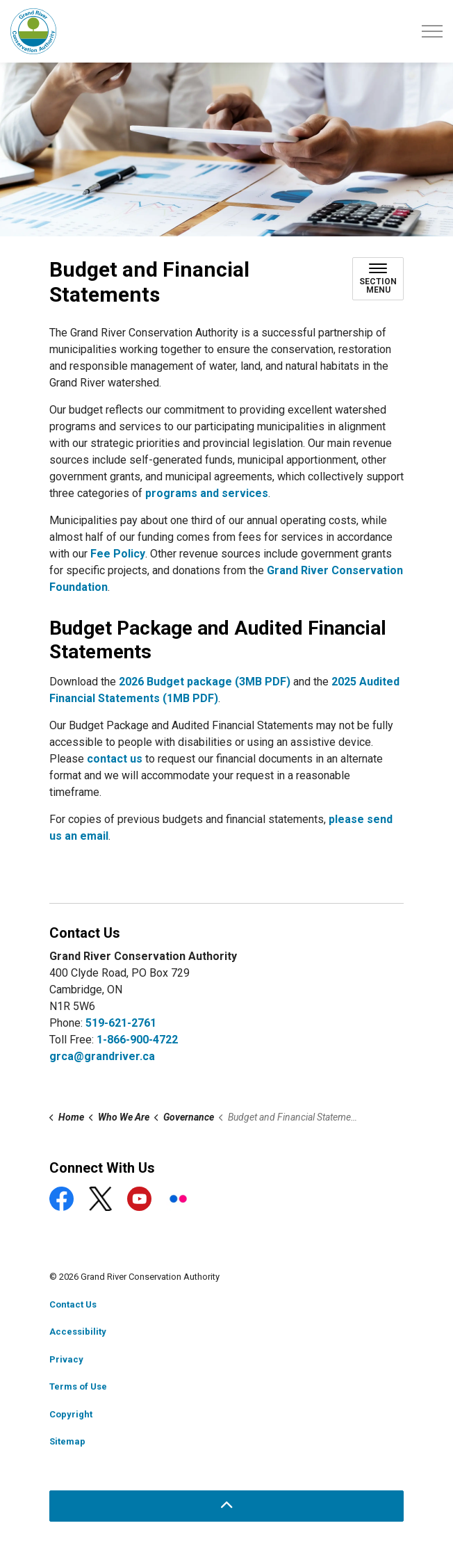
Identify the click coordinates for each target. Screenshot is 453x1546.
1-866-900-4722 (137, 1039)
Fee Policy (117, 553)
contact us (114, 758)
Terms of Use (78, 1386)
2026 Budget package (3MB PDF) (204, 681)
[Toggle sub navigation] (378, 278)
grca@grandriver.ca (102, 1056)
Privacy (66, 1359)
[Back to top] (226, 1506)
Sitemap (67, 1441)
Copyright (70, 1414)
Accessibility (77, 1331)
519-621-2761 (120, 1023)
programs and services (206, 493)
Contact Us (73, 1304)
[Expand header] (432, 31)
